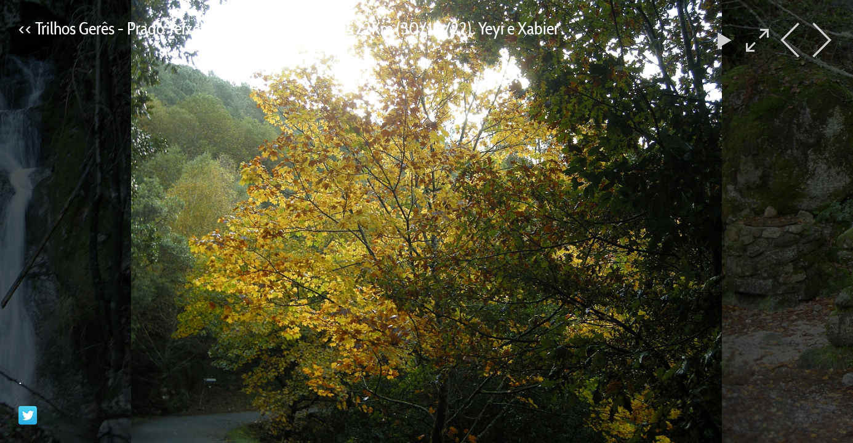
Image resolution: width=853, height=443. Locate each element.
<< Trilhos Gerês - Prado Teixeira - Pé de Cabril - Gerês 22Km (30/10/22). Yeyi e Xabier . (292, 28)
